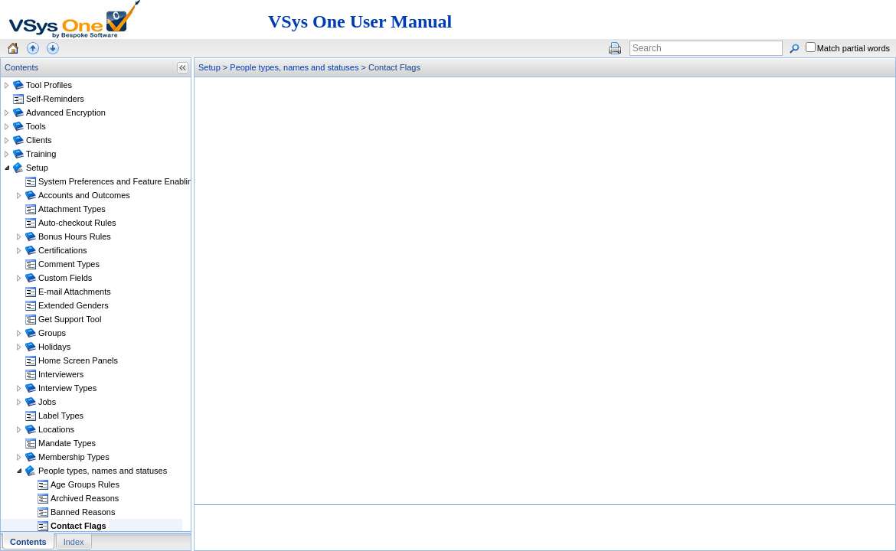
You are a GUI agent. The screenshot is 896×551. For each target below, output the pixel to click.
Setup (209, 67)
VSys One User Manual (360, 21)
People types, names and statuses (294, 67)
